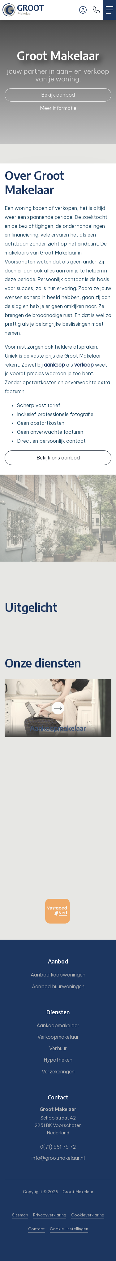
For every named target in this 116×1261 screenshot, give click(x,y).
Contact (36, 1228)
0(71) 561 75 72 (58, 1147)
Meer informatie (58, 108)
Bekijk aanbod (58, 95)
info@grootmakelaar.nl (58, 1158)
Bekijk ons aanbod (58, 457)
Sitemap (20, 1214)
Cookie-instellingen (69, 1228)
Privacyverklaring (49, 1214)
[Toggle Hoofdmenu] (109, 10)
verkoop (84, 365)
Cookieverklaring (87, 1214)
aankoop (54, 365)
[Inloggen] (82, 10)
